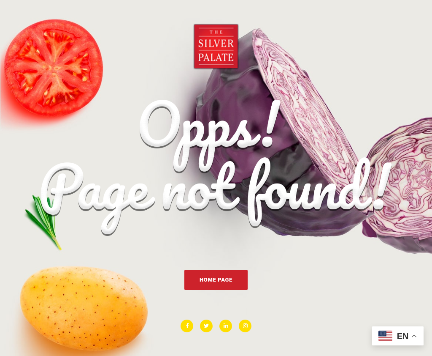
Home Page (216, 280)
